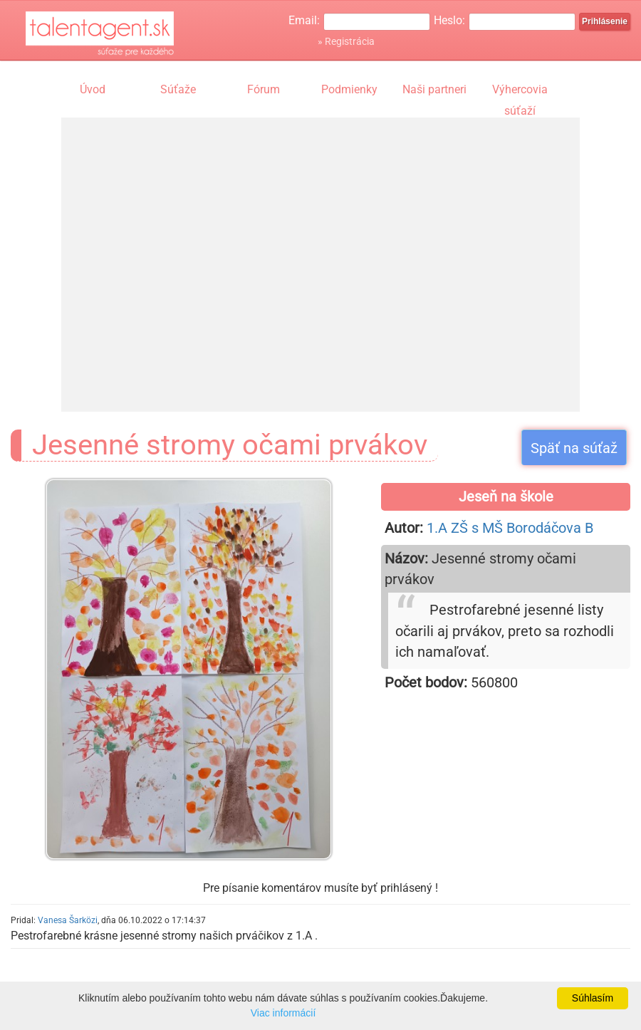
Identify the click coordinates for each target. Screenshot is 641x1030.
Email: (304, 20)
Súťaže (178, 89)
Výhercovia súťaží (520, 91)
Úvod (92, 89)
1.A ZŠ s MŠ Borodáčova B (510, 527)
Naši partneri (434, 89)
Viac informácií (283, 1013)
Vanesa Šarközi (68, 920)
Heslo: (449, 20)
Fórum (263, 89)
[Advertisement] (194, 251)
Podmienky (349, 89)
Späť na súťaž (574, 448)
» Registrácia (346, 41)
